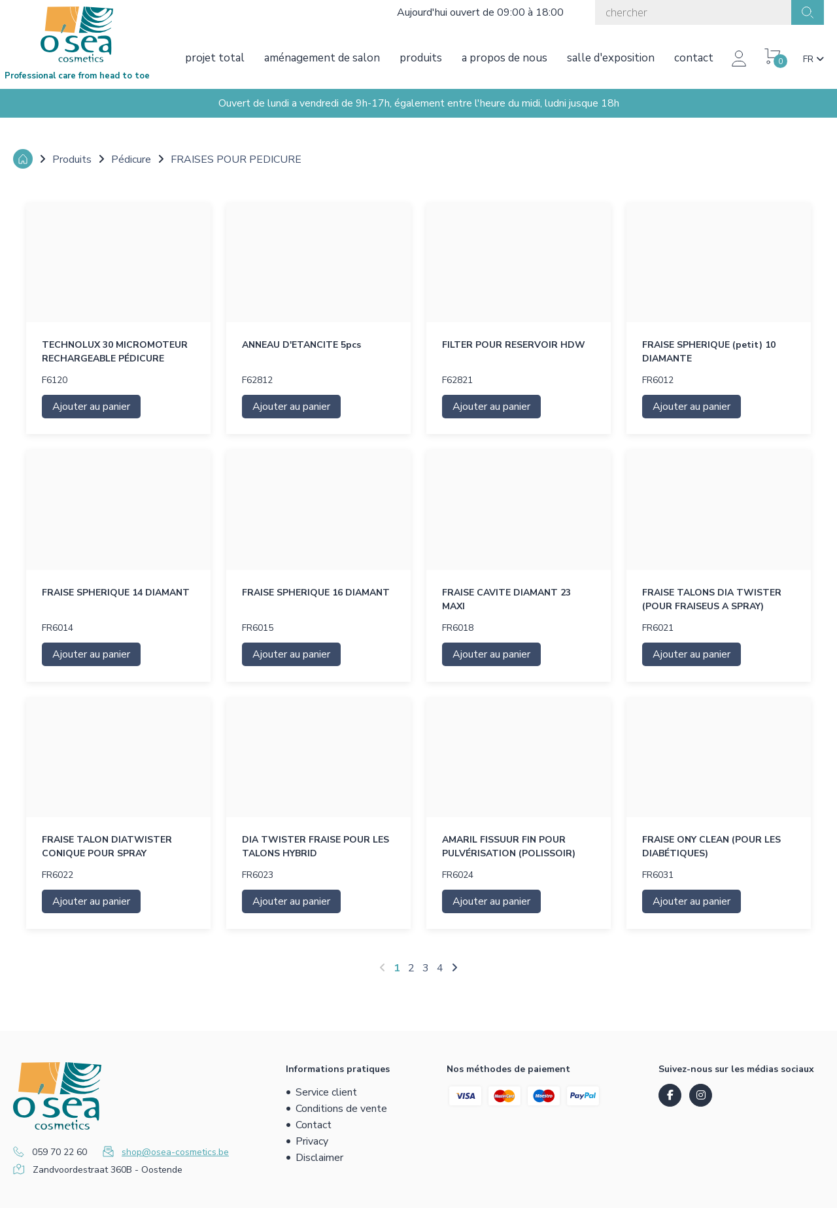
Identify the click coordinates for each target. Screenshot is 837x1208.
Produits (421, 57)
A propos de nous (504, 57)
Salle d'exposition (611, 57)
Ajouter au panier (91, 406)
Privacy (312, 1141)
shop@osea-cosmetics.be (175, 1152)
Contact (693, 57)
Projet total (215, 57)
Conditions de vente (341, 1108)
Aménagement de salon (322, 57)
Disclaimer (319, 1157)
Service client (326, 1092)
